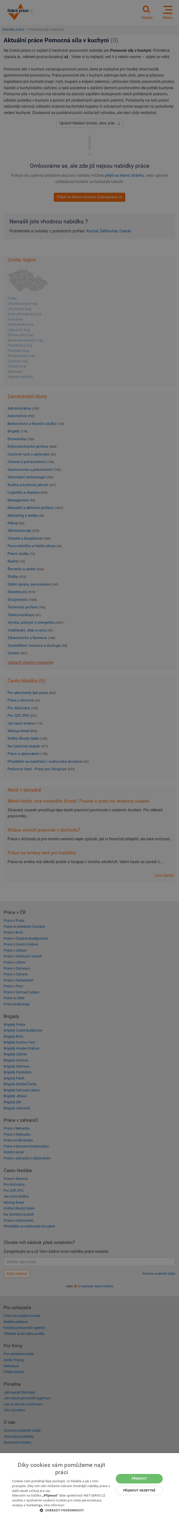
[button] (61, 1510)
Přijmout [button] (139, 1478)
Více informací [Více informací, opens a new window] (54, 1505)
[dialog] (89, 1484)
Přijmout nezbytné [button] (139, 1490)
